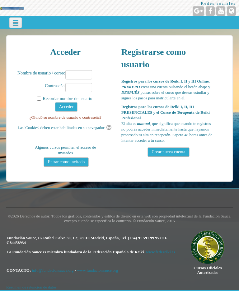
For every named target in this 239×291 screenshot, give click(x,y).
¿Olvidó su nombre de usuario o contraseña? (65, 117)
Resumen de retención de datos (31, 287)
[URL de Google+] (198, 11)
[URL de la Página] (231, 11)
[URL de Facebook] (210, 11)
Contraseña (54, 85)
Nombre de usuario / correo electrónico (40, 73)
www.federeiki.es (160, 252)
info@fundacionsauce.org (53, 270)
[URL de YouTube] (220, 11)
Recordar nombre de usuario (67, 98)
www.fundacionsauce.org (97, 270)
